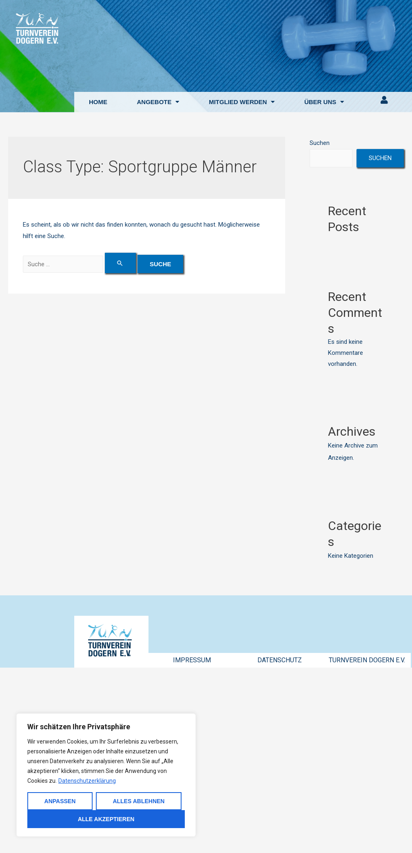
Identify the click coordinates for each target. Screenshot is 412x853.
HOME (98, 101)
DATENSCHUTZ (279, 660)
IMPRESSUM (192, 660)
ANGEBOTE (158, 102)
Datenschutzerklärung (87, 780)
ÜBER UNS (324, 102)
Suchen (320, 143)
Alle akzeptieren (106, 819)
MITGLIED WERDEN (242, 102)
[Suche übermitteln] (120, 263)
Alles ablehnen (138, 801)
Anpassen (60, 801)
